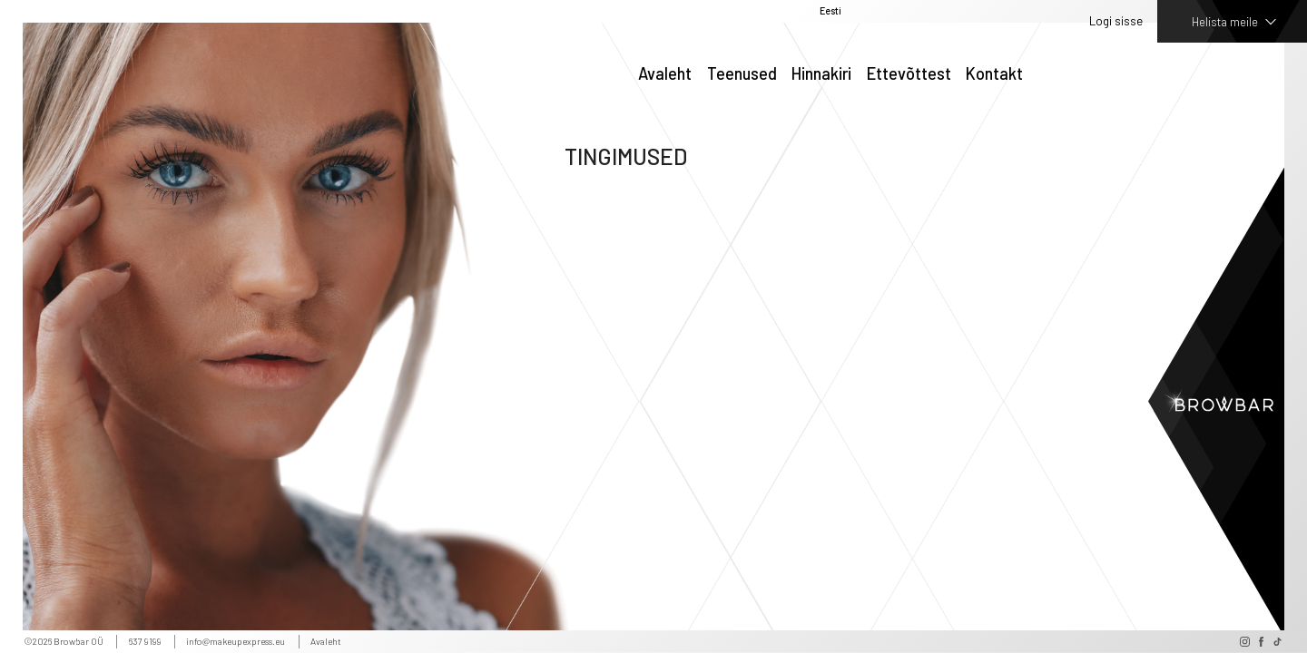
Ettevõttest (909, 74)
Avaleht (665, 74)
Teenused (742, 74)
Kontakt (994, 74)
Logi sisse (1116, 21)
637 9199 (145, 641)
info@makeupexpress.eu (235, 641)
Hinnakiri (821, 74)
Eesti (830, 11)
